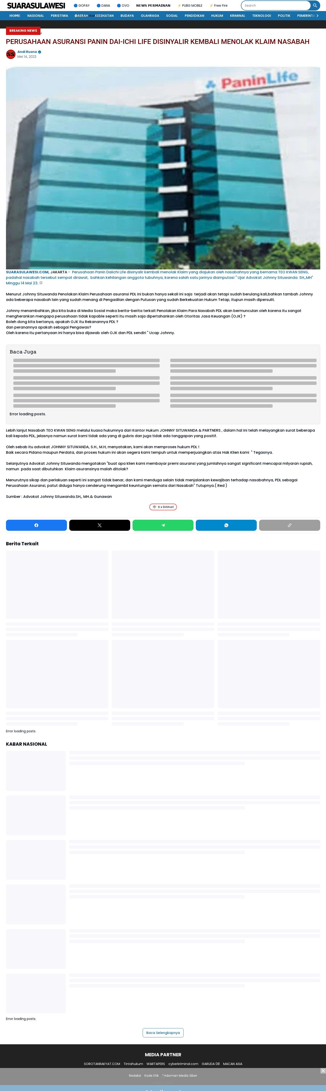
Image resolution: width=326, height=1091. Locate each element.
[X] (99, 525)
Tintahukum (133, 1064)
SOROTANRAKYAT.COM (102, 1064)
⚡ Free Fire (218, 5)
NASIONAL (35, 15)
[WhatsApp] (226, 525)
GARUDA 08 (211, 1064)
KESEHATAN (104, 15)
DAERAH (81, 15)
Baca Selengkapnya (163, 1032)
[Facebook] (36, 525)
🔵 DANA (103, 5)
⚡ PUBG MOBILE (189, 5)
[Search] (276, 5)
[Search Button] (315, 5)
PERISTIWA (59, 15)
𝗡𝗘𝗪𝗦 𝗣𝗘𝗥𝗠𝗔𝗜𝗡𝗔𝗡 (153, 5)
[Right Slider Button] (315, 15)
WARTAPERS (156, 1064)
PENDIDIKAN (194, 15)
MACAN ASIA (232, 1064)
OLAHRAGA (150, 15)
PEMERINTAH (307, 15)
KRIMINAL (237, 15)
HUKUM (217, 15)
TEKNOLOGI (261, 15)
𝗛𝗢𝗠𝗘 (14, 15)
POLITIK (284, 15)
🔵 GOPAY (82, 5)
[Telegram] (163, 525)
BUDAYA (127, 15)
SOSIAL (172, 15)
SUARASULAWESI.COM (27, 272)
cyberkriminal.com (183, 1064)
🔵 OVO (123, 5)
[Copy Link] (289, 525)
